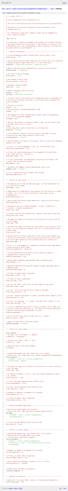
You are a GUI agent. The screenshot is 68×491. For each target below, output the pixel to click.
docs (52, 9)
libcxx (8, 9)
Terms (20, 488)
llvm (3, 9)
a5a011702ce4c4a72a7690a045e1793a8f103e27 (29, 9)
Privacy (15, 488)
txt (61, 488)
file (38, 13)
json (64, 488)
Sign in (64, 3)
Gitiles (10, 488)
